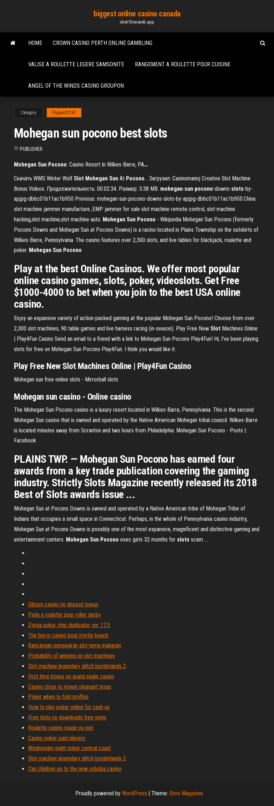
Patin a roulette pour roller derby (64, 614)
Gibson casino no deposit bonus (63, 604)
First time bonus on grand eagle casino (71, 676)
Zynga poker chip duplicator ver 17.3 (69, 625)
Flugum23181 (64, 112)
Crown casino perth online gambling (102, 43)
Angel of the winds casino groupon (76, 85)
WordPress (134, 793)
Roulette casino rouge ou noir (60, 727)
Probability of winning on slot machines (71, 655)
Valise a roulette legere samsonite (76, 64)
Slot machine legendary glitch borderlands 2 (77, 666)
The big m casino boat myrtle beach (68, 635)
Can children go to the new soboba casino (74, 768)
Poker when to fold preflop (58, 696)
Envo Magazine (186, 793)
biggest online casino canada (137, 13)
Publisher (31, 149)
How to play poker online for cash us (69, 707)
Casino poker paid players (56, 738)
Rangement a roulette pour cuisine (182, 64)
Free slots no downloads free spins (67, 717)
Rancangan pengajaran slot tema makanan (74, 645)
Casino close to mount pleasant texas (69, 686)
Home (35, 43)
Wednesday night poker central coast (69, 748)
